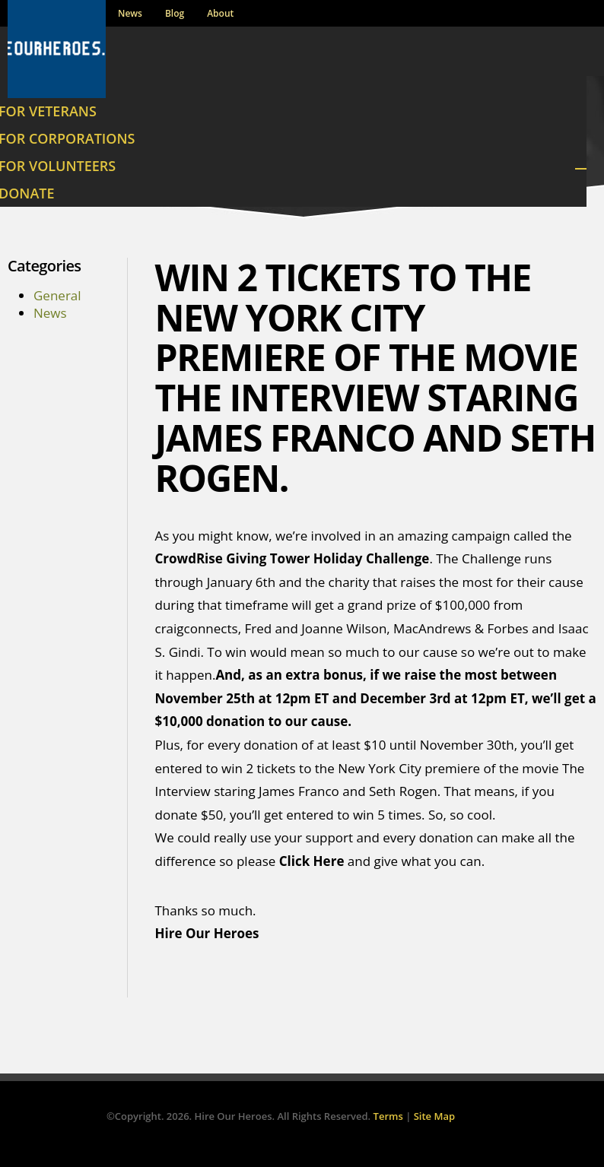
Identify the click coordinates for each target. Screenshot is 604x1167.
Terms (388, 1116)
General (57, 295)
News (130, 14)
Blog (174, 14)
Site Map (434, 1116)
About (220, 14)
